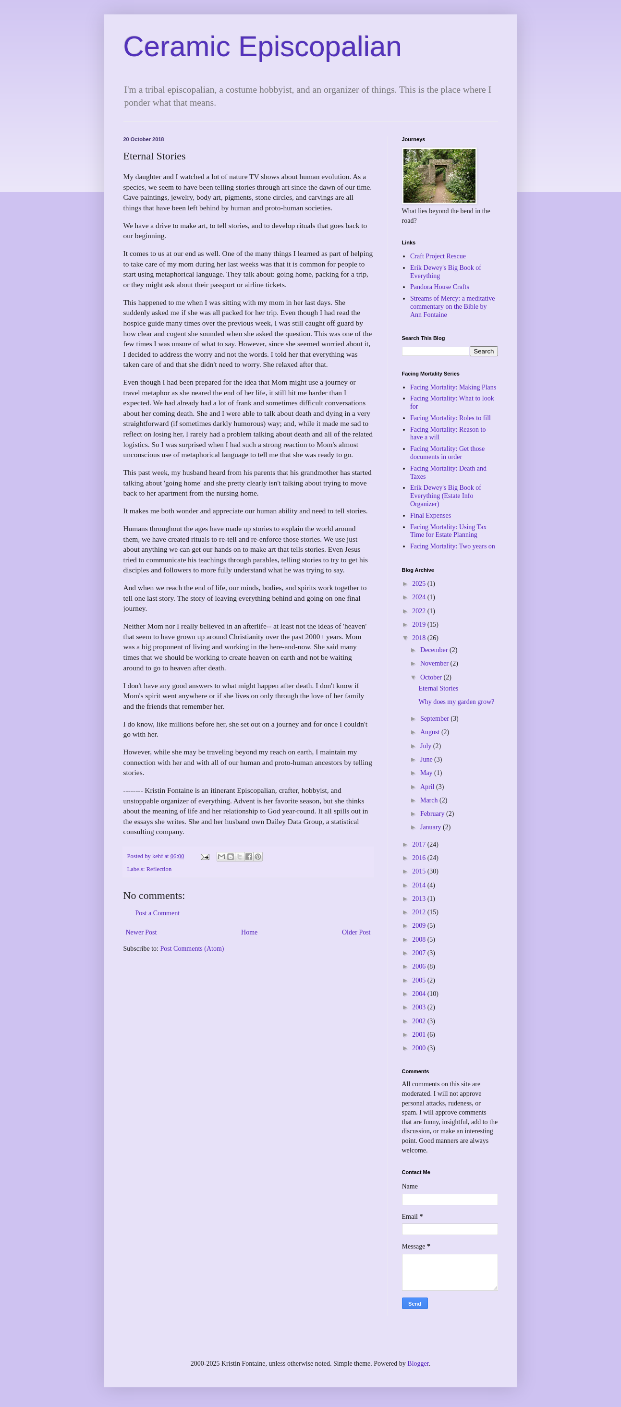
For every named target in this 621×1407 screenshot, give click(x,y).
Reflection (158, 869)
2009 (419, 925)
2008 (419, 939)
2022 (419, 611)
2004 (419, 993)
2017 (419, 844)
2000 (419, 1048)
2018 (419, 638)
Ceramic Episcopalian (262, 46)
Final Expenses (430, 515)
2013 (419, 898)
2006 (419, 966)
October (432, 677)
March (429, 800)
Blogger (417, 1363)
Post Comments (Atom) (192, 948)
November (435, 663)
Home (249, 932)
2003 (419, 1007)
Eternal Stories (438, 688)
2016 (419, 857)
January (431, 827)
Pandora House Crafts (439, 287)
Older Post (356, 932)
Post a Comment (157, 913)
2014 (419, 885)
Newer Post (141, 932)
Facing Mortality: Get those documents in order (447, 453)
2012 (419, 912)
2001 (419, 1034)
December (435, 650)
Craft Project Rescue (438, 256)
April (428, 786)
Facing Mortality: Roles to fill (450, 418)
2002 (419, 1021)
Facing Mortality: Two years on (452, 546)
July (426, 746)
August (430, 732)
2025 (419, 583)
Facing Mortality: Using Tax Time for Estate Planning (448, 531)
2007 (419, 953)
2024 (419, 597)
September (435, 718)
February (433, 813)
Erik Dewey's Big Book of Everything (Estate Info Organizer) (445, 496)
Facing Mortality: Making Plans (453, 387)
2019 (419, 624)
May (427, 772)
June (427, 759)
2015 (419, 871)
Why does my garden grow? (456, 701)
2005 (419, 980)
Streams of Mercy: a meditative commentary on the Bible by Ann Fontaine (452, 306)
